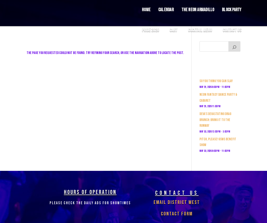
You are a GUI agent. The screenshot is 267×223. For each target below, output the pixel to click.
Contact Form (177, 214)
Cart (173, 30)
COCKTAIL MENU (200, 30)
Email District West (177, 202)
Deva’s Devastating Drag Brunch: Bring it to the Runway (215, 120)
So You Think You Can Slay (216, 81)
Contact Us (232, 30)
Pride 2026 (150, 30)
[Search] (234, 46)
